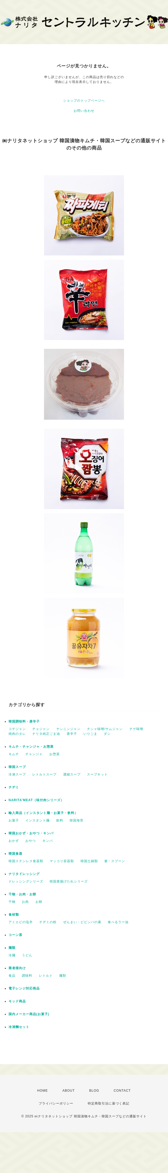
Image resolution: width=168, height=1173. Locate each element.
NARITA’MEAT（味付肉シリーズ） (36, 800)
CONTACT (122, 1090)
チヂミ (14, 787)
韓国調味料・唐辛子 (24, 721)
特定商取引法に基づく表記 (108, 1103)
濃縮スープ (72, 774)
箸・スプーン (114, 861)
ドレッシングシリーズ (26, 881)
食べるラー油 (118, 922)
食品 (12, 975)
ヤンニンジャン (68, 729)
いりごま (90, 734)
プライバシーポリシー (56, 1103)
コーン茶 (15, 935)
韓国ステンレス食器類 (26, 861)
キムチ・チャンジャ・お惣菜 (31, 746)
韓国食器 (15, 853)
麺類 (12, 948)
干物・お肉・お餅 (22, 894)
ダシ (107, 734)
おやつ (30, 841)
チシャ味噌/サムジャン (105, 729)
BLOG (94, 1090)
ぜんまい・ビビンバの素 (82, 922)
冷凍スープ (17, 774)
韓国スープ (17, 767)
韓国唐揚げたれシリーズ (69, 881)
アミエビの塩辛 (21, 922)
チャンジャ (34, 754)
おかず (14, 841)
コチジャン (17, 729)
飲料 (59, 820)
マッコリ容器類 (62, 861)
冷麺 (12, 955)
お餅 (38, 902)
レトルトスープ (44, 774)
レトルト (46, 975)
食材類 (14, 914)
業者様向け (17, 968)
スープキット (97, 774)
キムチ (14, 754)
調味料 (27, 975)
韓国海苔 (76, 820)
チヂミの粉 (48, 922)
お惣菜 (54, 754)
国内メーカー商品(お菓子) (29, 1014)
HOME (42, 1090)
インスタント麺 (37, 820)
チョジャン (41, 729)
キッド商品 (17, 1001)
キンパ (47, 841)
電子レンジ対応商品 (24, 988)
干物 (12, 902)
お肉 (25, 902)
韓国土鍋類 (89, 861)
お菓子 (14, 820)
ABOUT (68, 1090)
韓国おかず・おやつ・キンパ (31, 833)
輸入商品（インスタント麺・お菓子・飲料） (43, 813)
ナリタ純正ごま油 (46, 734)
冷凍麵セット (19, 1027)
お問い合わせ (84, 111)
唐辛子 (72, 734)
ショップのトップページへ (84, 100)
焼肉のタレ (17, 734)
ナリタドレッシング (24, 874)
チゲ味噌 (136, 729)
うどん (27, 955)
